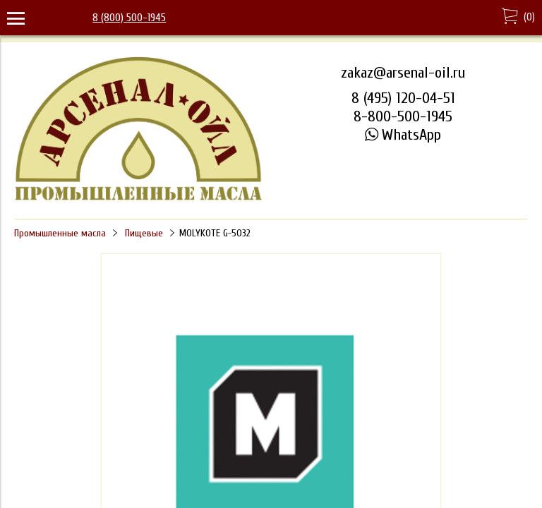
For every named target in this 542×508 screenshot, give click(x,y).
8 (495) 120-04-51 (403, 98)
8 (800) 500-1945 (129, 17)
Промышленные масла (60, 233)
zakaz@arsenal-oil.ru (403, 73)
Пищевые (144, 233)
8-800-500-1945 (403, 116)
